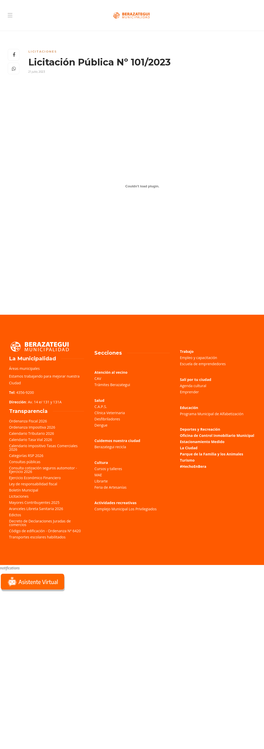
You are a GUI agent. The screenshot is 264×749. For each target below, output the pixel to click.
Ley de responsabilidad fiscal (33, 483)
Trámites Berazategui (112, 384)
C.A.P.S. (100, 406)
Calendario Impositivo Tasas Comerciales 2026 (43, 447)
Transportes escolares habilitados (37, 537)
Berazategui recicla (110, 446)
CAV (97, 378)
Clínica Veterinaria (109, 412)
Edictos (15, 514)
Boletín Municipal (23, 490)
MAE (98, 474)
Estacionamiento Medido (202, 441)
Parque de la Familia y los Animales (211, 454)
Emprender (189, 391)
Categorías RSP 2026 (26, 455)
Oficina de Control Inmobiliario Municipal (217, 435)
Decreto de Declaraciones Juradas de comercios (40, 523)
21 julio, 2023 (36, 71)
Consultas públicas (24, 461)
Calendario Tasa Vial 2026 (30, 439)
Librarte (101, 481)
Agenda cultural (193, 385)
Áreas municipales (24, 368)
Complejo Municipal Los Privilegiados (125, 508)
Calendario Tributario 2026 (31, 433)
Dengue (101, 425)
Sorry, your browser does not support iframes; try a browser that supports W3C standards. (38, 629)
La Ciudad (189, 447)
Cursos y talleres (108, 468)
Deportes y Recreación (200, 429)
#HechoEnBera (193, 466)
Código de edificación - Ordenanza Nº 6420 (45, 530)
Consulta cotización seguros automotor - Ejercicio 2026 (43, 469)
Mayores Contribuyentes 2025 (34, 502)
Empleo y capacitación (198, 357)
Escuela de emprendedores (203, 363)
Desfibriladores (107, 419)
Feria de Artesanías (110, 487)
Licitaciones (42, 51)
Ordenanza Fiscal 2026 (28, 421)
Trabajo (187, 351)
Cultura (101, 462)
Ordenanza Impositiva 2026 (32, 427)
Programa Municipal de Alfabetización (212, 413)
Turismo (187, 460)
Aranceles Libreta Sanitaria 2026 (36, 508)
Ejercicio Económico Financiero (35, 477)
